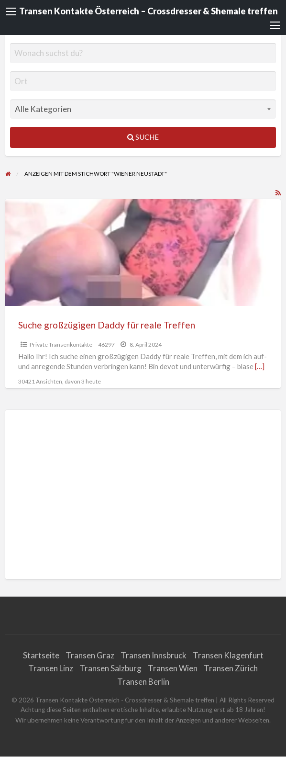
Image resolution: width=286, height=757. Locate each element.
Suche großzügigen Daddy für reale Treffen (106, 324)
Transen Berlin (143, 682)
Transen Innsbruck (154, 655)
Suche (143, 137)
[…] (259, 366)
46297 (106, 344)
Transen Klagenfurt (228, 655)
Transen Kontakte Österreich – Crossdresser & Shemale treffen (148, 11)
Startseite (41, 655)
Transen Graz (90, 655)
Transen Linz (50, 668)
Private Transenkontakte (61, 344)
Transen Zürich (231, 668)
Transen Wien (173, 668)
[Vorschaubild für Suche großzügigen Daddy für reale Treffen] (143, 252)
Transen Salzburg (110, 668)
